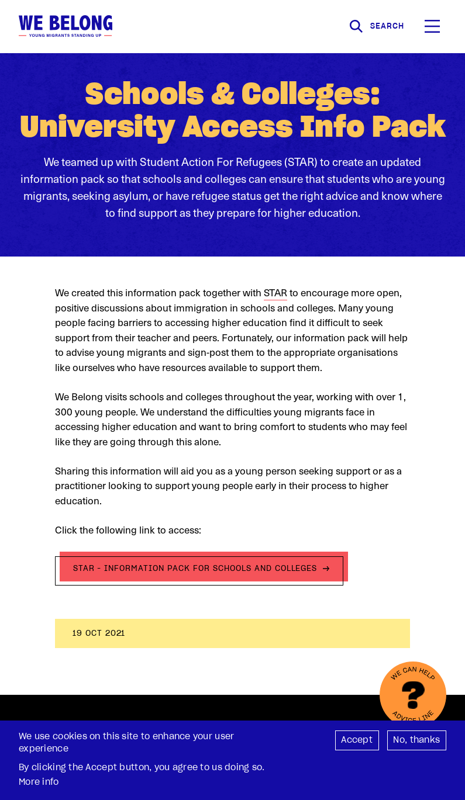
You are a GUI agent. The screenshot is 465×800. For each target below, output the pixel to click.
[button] (432, 26)
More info (39, 785)
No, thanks (416, 743)
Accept (357, 743)
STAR (275, 292)
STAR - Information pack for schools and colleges (195, 568)
